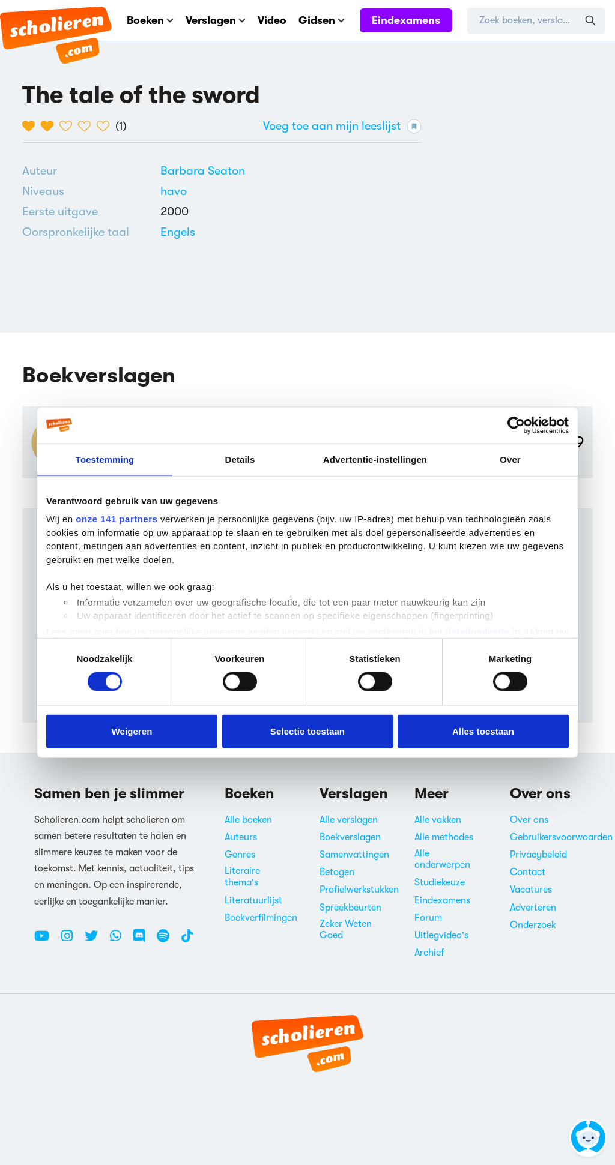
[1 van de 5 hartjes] (31, 126)
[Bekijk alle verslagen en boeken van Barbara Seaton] (202, 171)
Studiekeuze (439, 882)
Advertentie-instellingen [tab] (375, 459)
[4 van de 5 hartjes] (87, 126)
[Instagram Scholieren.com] (71, 940)
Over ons (529, 819)
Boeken (150, 20)
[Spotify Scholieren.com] (167, 940)
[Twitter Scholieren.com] (96, 940)
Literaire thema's (242, 876)
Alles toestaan (483, 731)
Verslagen (216, 20)
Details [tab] (240, 459)
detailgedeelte (478, 631)
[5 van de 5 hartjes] (106, 126)
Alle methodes (443, 837)
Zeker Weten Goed (346, 929)
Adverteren (533, 907)
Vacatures (531, 889)
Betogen (337, 872)
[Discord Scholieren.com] (143, 940)
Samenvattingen (354, 854)
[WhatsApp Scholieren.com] (120, 940)
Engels (177, 232)
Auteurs (241, 837)
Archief (429, 952)
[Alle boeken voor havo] (173, 191)
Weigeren (131, 731)
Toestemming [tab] (105, 459)
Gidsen (321, 20)
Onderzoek (533, 925)
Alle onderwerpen (442, 859)
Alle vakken (437, 819)
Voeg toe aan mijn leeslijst (342, 126)
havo (173, 191)
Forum (428, 917)
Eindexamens (406, 20)
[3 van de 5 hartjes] (68, 126)
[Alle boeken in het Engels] (177, 232)
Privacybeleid (538, 854)
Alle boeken (248, 819)
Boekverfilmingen (261, 917)
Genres (240, 854)
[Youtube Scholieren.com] (46, 940)
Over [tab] (510, 459)
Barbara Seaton (202, 171)
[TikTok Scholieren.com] (187, 940)
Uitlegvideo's (441, 935)
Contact (527, 872)
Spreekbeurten (350, 907)
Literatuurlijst (253, 900)
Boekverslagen (350, 837)
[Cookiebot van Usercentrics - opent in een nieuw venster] (516, 425)
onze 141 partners (116, 519)
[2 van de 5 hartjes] (50, 126)
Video (272, 20)
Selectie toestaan (307, 731)
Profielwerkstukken (359, 889)
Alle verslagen (349, 819)
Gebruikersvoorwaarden (561, 837)
